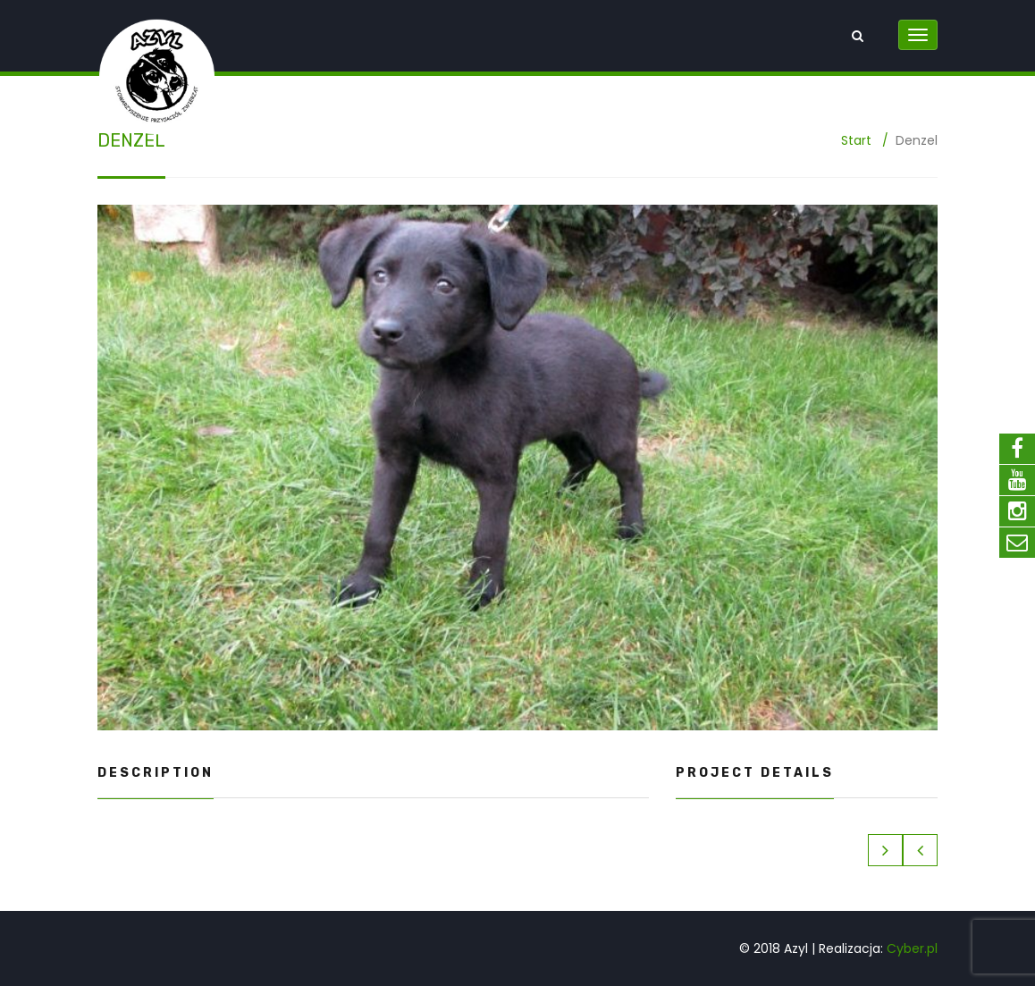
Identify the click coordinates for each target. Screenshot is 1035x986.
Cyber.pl (912, 948)
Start (856, 140)
